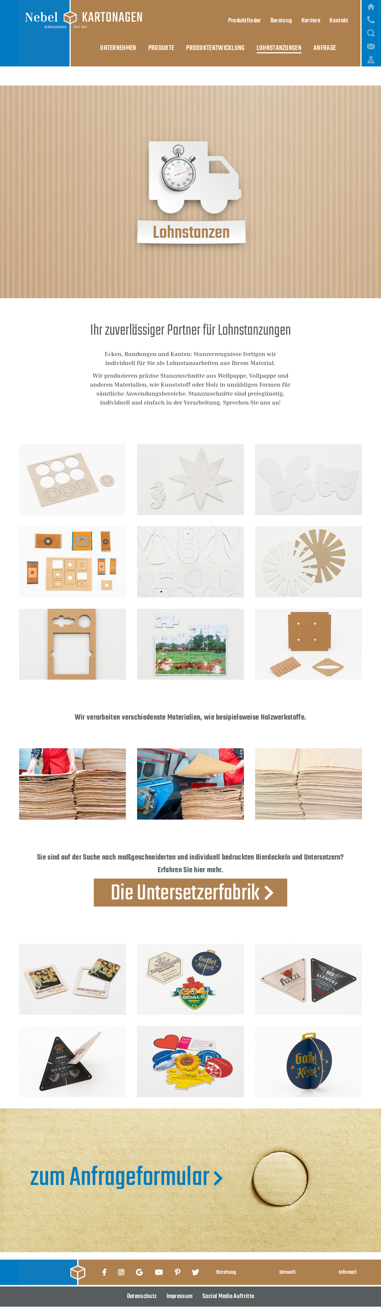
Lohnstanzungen (273, 12)
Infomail (347, 1272)
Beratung (226, 1272)
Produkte (170, 12)
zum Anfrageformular (119, 1178)
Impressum (180, 1296)
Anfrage (312, 12)
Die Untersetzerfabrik (185, 893)
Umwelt (287, 1272)
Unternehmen (133, 12)
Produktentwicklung (217, 12)
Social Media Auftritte (228, 1296)
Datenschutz (142, 1296)
